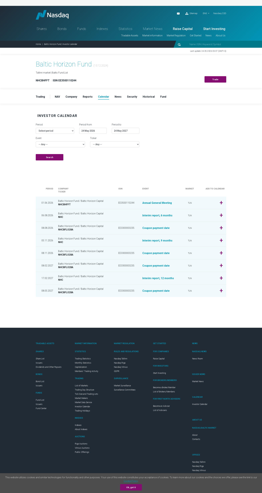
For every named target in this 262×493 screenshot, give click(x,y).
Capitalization (81, 368)
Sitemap (191, 13)
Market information (152, 36)
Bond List (40, 382)
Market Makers (81, 399)
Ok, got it (131, 487)
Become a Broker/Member (164, 388)
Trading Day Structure (84, 391)
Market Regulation (176, 36)
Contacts (196, 440)
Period (39, 125)
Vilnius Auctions (82, 449)
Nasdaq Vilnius (121, 368)
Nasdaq (53, 15)
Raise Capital (183, 29)
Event (38, 139)
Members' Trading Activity (86, 372)
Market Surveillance (122, 386)
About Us (220, 36)
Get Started (195, 36)
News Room (197, 359)
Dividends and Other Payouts (48, 368)
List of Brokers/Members (164, 392)
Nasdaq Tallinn (120, 359)
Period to (116, 125)
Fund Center (41, 409)
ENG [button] (205, 13)
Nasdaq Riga (119, 364)
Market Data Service (83, 403)
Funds (81, 29)
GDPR (116, 372)
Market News (152, 29)
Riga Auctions (81, 444)
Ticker (93, 139)
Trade (215, 80)
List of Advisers (160, 411)
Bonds (62, 29)
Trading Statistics (83, 359)
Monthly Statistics (83, 364)
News (209, 36)
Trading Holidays (82, 411)
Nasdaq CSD (219, 13)
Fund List (40, 401)
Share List (40, 359)
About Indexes (81, 430)
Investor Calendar (82, 407)
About (195, 436)
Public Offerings (82, 453)
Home (38, 45)
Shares (42, 29)
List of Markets (81, 386)
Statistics (125, 29)
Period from (85, 125)
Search (49, 158)
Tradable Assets (129, 36)
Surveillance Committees (125, 391)
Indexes (102, 29)
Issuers (39, 364)
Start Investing (214, 29)
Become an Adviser (161, 407)
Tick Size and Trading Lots (86, 395)
